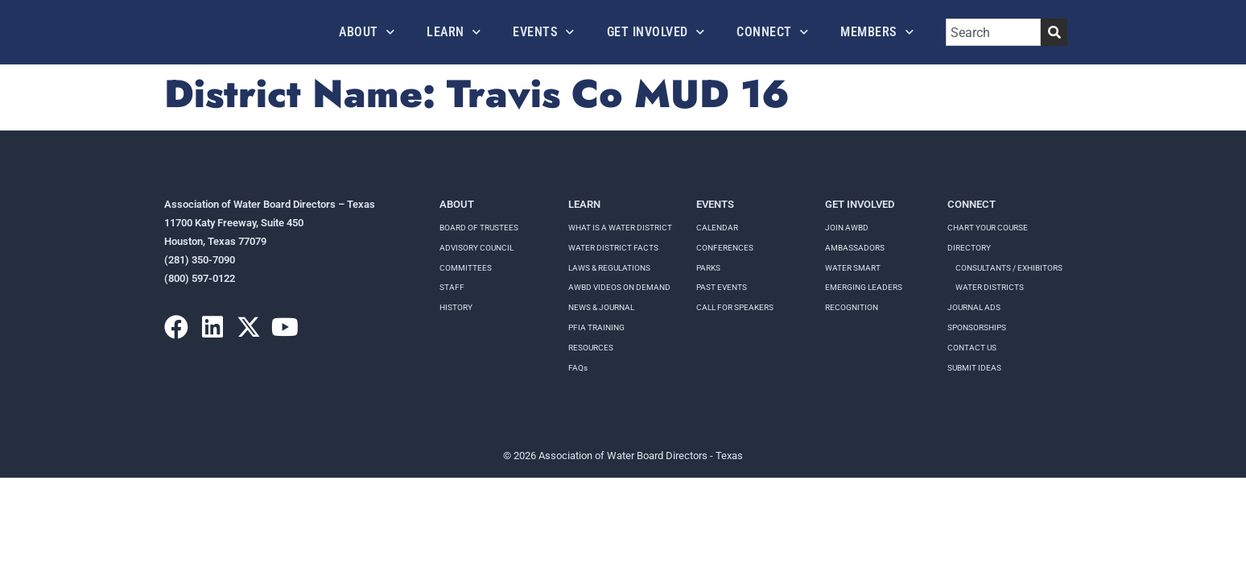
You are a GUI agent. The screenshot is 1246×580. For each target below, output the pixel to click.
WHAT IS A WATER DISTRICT (620, 227)
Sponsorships (976, 327)
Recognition (851, 307)
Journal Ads (974, 307)
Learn (454, 31)
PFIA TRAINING (596, 327)
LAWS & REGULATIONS (609, 268)
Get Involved (656, 31)
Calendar (717, 227)
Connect (772, 31)
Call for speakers (735, 307)
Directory (969, 247)
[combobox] (993, 32)
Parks (708, 268)
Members (877, 31)
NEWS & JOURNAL (601, 307)
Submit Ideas (974, 367)
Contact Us (971, 347)
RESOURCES (590, 347)
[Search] (1054, 32)
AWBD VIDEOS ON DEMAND (619, 287)
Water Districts (989, 287)
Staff (451, 287)
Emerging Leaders (863, 287)
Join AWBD (846, 227)
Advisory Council (476, 247)
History (455, 307)
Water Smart (853, 268)
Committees (465, 268)
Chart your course (987, 227)
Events (544, 31)
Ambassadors (855, 247)
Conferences (724, 247)
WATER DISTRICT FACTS (613, 247)
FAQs (578, 367)
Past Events (721, 287)
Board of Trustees (478, 227)
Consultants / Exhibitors (1008, 268)
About (366, 31)
